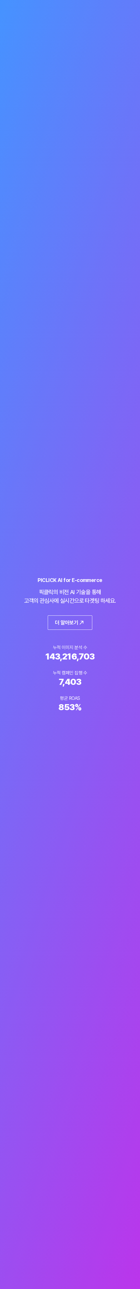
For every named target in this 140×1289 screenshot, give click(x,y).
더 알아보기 (70, 622)
